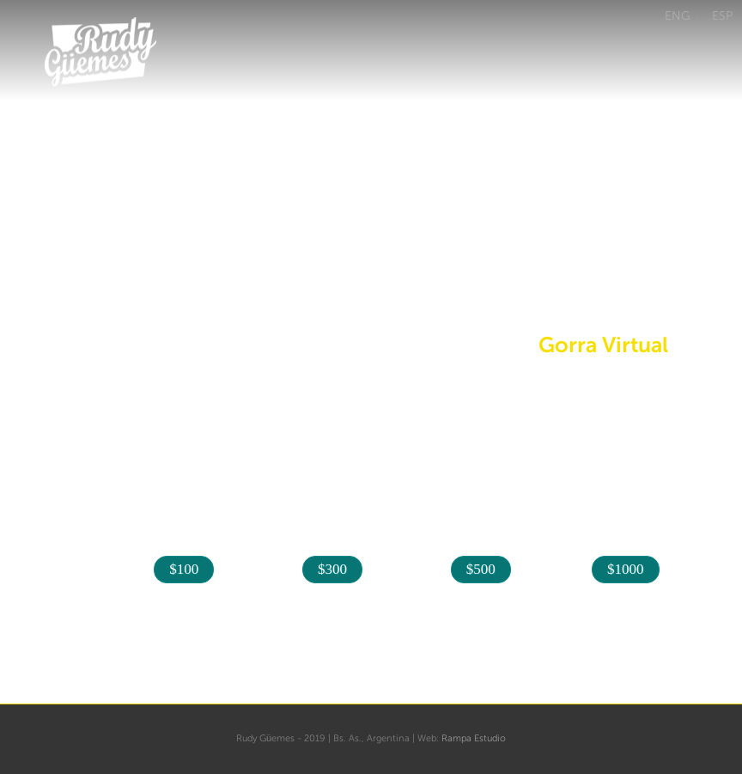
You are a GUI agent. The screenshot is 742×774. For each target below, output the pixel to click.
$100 (183, 569)
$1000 (625, 569)
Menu (722, 120)
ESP (722, 15)
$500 (481, 569)
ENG (677, 15)
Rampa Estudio (473, 738)
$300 (332, 569)
